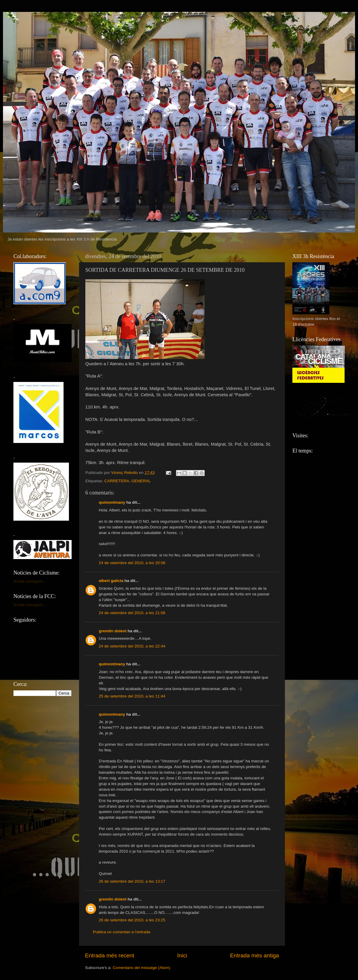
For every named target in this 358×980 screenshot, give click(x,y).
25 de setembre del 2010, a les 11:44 (132, 696)
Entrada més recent (109, 955)
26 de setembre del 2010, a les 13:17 (132, 881)
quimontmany (112, 502)
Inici (182, 955)
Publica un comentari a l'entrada (121, 932)
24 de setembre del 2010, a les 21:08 (132, 613)
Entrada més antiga (254, 955)
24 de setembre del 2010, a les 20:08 (132, 563)
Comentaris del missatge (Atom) (141, 967)
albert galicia (111, 580)
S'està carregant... (29, 581)
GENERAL (141, 481)
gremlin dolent (112, 631)
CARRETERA (116, 481)
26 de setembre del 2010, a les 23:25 (132, 920)
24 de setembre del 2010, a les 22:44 (132, 646)
